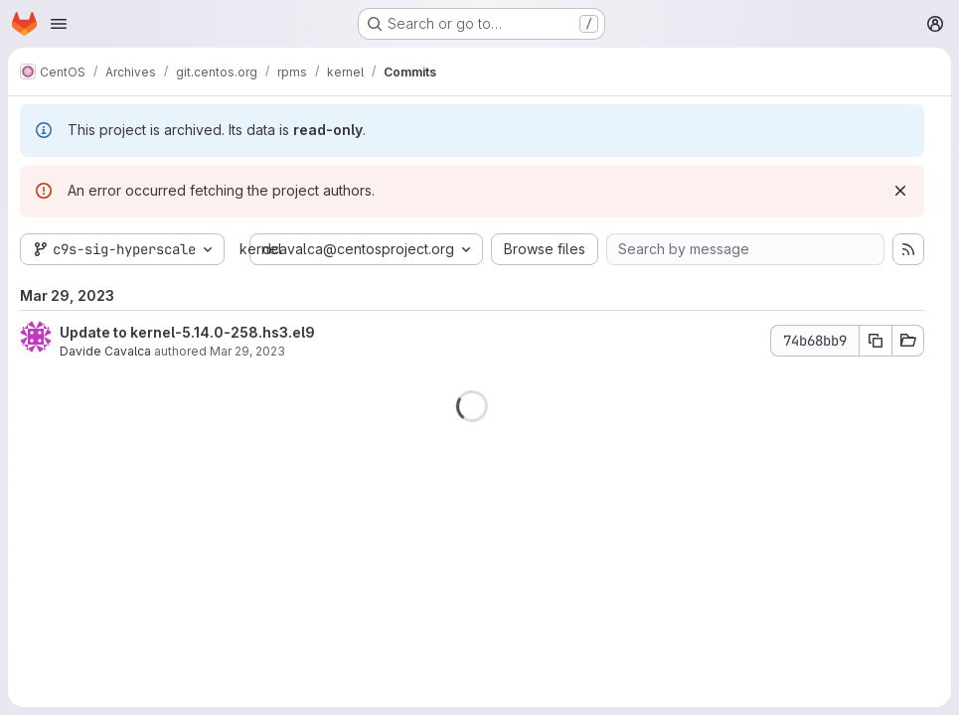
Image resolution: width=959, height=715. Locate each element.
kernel (261, 248)
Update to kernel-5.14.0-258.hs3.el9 (187, 332)
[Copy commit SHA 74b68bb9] (875, 341)
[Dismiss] (900, 191)
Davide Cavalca (105, 351)
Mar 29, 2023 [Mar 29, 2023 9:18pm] (247, 351)
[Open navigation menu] (59, 24)
